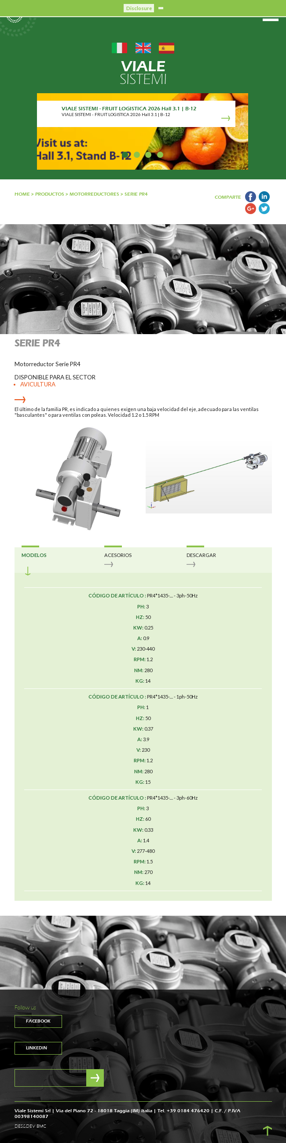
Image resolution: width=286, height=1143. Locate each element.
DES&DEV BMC (30, 1126)
